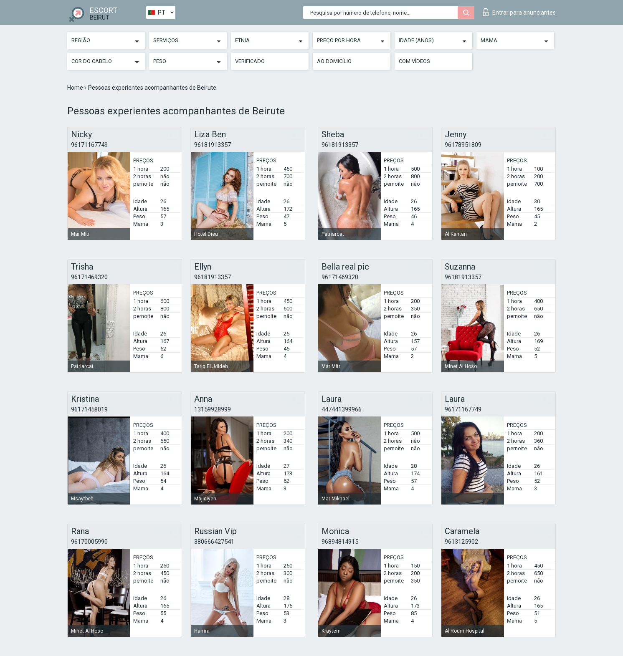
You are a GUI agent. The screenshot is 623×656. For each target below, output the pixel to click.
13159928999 (212, 409)
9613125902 (461, 541)
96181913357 (212, 145)
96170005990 (89, 541)
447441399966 (342, 409)
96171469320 (89, 277)
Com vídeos (414, 61)
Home (75, 87)
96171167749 (89, 145)
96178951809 (463, 145)
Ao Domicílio (334, 61)
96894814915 (340, 541)
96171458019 (89, 409)
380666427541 (214, 541)
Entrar (519, 12)
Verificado (250, 61)
